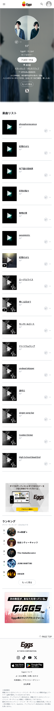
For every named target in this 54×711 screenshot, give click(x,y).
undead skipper (26, 368)
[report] (20, 42)
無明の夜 (23, 212)
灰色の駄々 (24, 190)
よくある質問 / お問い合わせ (27, 676)
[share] (16, 42)
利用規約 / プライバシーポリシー (27, 680)
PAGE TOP (45, 636)
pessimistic (24, 235)
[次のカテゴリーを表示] (49, 607)
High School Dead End (29, 457)
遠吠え (22, 390)
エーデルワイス (26, 279)
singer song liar (26, 412)
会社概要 (26, 684)
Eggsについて (27, 672)
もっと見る (27, 84)
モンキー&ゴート (27, 323)
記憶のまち (24, 146)
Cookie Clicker (26, 434)
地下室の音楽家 (26, 168)
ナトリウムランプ (27, 346)
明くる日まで (25, 301)
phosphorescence (28, 124)
